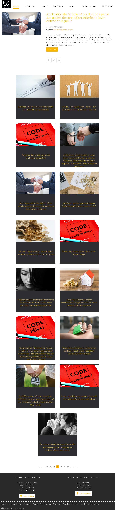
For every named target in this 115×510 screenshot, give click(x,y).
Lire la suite (52, 49)
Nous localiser (28, 496)
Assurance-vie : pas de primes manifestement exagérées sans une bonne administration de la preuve (79, 303)
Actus (44, 6)
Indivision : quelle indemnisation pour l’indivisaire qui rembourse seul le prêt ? (79, 204)
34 (51, 467)
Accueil (16, 6)
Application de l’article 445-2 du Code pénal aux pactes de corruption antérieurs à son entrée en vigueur (36, 206)
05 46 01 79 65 (85, 488)
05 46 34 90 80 (28, 488)
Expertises (66, 504)
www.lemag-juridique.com (63, 29)
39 (68, 467)
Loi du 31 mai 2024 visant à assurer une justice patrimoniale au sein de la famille (79, 108)
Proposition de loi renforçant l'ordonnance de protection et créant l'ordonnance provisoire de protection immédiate (35, 303)
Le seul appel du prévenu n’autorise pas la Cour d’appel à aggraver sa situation (79, 397)
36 (58, 467)
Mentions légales (86, 504)
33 (47, 467)
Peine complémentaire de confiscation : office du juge (79, 253)
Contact (72, 6)
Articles (96, 504)
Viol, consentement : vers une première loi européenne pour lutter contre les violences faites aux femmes (57, 447)
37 (61, 467)
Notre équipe (30, 6)
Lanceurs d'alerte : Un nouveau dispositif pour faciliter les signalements (35, 108)
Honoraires (58, 6)
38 (64, 467)
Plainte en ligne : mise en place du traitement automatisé (35, 156)
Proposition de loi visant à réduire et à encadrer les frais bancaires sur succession (35, 253)
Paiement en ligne (89, 6)
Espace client (107, 6)
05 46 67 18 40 (29, 490)
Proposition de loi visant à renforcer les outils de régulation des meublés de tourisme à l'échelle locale (79, 351)
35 (54, 467)
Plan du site (75, 504)
